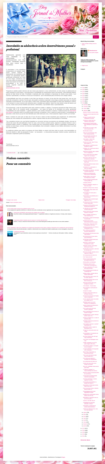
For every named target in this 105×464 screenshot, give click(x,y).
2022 (83, 95)
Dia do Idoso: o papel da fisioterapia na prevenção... (91, 218)
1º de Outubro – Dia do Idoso (89, 285)
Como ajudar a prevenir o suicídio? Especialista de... (90, 324)
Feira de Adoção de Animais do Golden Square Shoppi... (90, 136)
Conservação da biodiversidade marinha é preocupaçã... (90, 376)
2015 (83, 432)
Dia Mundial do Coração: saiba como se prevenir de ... (90, 128)
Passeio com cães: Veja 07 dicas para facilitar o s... (90, 143)
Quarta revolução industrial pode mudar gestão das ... (90, 180)
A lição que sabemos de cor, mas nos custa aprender (90, 409)
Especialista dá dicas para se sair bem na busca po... (90, 280)
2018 (83, 103)
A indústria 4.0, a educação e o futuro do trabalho (90, 167)
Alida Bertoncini (93, 50)
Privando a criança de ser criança (90, 187)
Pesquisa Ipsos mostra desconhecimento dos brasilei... (90, 221)
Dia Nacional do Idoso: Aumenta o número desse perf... (90, 203)
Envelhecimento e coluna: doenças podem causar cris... (90, 315)
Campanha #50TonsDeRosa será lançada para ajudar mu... (90, 206)
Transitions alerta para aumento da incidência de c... (90, 321)
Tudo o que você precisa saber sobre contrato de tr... (90, 356)
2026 (83, 87)
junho (84, 416)
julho (84, 414)
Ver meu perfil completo (93, 52)
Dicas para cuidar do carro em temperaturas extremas (89, 158)
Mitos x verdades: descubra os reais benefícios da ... (89, 215)
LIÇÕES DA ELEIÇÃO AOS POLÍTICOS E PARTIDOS (89, 174)
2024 (83, 91)
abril (84, 420)
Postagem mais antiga (71, 200)
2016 (83, 430)
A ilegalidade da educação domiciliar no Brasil (89, 403)
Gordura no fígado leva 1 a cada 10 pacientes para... (91, 318)
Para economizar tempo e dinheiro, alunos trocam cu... (90, 389)
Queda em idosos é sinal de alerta (90, 112)
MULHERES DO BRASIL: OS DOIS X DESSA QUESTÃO (91, 171)
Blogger (63, 457)
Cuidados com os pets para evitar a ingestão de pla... (91, 149)
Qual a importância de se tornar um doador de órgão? (91, 312)
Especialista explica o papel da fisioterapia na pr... (90, 327)
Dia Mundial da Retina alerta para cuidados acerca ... (90, 240)
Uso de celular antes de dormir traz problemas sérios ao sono (20, 208)
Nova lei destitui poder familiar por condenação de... (90, 271)
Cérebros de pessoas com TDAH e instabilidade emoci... (90, 227)
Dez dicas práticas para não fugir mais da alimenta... (90, 337)
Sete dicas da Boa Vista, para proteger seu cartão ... (89, 283)
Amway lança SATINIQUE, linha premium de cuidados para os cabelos (29, 212)
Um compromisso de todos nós (90, 255)
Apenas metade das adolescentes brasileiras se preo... (90, 306)
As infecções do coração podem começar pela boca (90, 209)
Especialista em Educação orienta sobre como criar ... (90, 386)
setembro (85, 110)
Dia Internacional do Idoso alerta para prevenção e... (90, 237)
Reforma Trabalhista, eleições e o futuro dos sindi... (90, 185)
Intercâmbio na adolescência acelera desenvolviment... (89, 406)
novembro (85, 106)
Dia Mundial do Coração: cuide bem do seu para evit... (91, 249)
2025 (83, 89)
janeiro (85, 425)
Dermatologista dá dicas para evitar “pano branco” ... (91, 234)
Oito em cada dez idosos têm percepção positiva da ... (89, 259)
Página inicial (41, 200)
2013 (83, 436)
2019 (83, 101)
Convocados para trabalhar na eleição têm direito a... (89, 382)
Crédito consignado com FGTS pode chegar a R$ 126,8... (90, 343)
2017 (83, 428)
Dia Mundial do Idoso (87, 130)
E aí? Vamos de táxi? (87, 257)
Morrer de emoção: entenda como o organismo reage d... (91, 252)
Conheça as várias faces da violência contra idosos (89, 121)
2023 (83, 93)
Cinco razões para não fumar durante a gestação (89, 309)
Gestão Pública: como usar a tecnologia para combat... (89, 177)
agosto (85, 412)
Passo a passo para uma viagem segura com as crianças (90, 155)
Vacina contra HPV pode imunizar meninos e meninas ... (90, 212)
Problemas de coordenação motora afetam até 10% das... (91, 395)
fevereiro (85, 424)
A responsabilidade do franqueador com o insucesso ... (90, 349)
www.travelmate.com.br (12, 88)
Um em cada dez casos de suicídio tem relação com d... (90, 299)
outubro (85, 108)
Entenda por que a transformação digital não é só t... (90, 199)
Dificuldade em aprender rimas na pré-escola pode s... (90, 398)
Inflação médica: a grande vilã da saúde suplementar (90, 274)
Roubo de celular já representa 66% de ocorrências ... (91, 373)
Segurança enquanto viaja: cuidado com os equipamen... (91, 152)
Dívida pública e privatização (89, 262)
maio (84, 418)
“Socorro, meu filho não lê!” (89, 400)
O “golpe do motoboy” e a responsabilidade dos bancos (90, 370)
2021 (83, 97)
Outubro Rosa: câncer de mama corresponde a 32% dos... (90, 224)
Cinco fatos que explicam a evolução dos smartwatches (89, 359)
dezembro (85, 104)
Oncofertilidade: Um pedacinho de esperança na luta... (90, 334)
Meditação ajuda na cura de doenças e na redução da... (89, 303)
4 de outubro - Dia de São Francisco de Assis (88, 139)
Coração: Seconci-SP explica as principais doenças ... (90, 293)
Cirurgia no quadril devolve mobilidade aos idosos (89, 118)
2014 (83, 434)
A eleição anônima (87, 182)
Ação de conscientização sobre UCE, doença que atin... (90, 133)
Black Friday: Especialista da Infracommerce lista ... (89, 352)
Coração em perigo (87, 290)
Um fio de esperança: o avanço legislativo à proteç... (90, 379)
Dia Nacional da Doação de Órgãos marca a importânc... (91, 296)
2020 (83, 99)
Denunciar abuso (85, 440)
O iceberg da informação (19, 231)
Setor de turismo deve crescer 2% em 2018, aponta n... (90, 277)
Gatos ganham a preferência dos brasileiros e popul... (90, 146)
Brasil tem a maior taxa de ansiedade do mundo (89, 243)
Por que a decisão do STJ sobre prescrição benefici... (90, 268)
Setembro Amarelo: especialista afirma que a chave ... (90, 246)
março (84, 422)
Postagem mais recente (11, 200)
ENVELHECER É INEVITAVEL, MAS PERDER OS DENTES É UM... (90, 124)
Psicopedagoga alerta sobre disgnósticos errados (89, 392)
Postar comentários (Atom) (16, 202)
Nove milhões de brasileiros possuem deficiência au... (89, 231)
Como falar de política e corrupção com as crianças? (90, 346)
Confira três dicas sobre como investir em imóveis (89, 364)
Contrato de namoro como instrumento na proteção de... (90, 264)
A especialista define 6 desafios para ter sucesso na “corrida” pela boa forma (30, 220)
